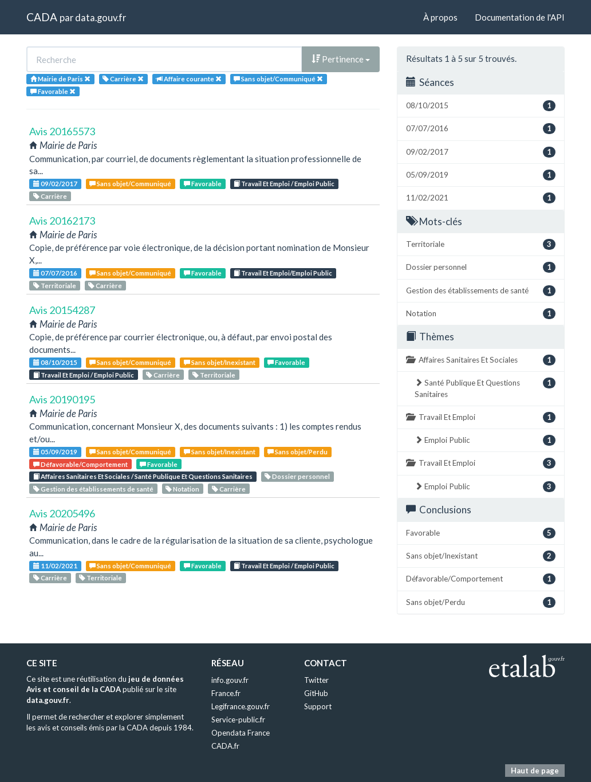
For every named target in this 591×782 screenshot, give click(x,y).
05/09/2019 (55, 451)
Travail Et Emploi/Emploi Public (283, 273)
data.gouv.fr (100, 17)
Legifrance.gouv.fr (240, 706)
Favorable (203, 183)
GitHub (316, 693)
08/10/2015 (55, 362)
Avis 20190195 (62, 399)
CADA (41, 16)
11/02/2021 (55, 565)
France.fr (226, 693)
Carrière (50, 196)
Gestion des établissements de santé (93, 489)
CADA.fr (225, 745)
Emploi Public (485, 440)
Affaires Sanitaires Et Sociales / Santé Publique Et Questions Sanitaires (143, 476)
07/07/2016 (55, 273)
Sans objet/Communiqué (130, 183)
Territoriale (54, 285)
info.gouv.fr (230, 680)
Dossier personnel (297, 476)
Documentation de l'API (520, 17)
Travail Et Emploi (480, 417)
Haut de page (535, 770)
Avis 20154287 (62, 310)
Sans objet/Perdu (297, 451)
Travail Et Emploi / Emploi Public (284, 183)
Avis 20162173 (62, 220)
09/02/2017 (55, 183)
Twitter (316, 680)
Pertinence (341, 59)
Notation (182, 489)
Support (318, 706)
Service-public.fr (238, 719)
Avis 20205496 (62, 513)
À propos (440, 17)
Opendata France (240, 732)
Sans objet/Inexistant (219, 362)
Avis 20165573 (62, 131)
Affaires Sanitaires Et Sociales (480, 360)
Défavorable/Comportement (80, 464)
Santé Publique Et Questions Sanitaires (485, 388)
